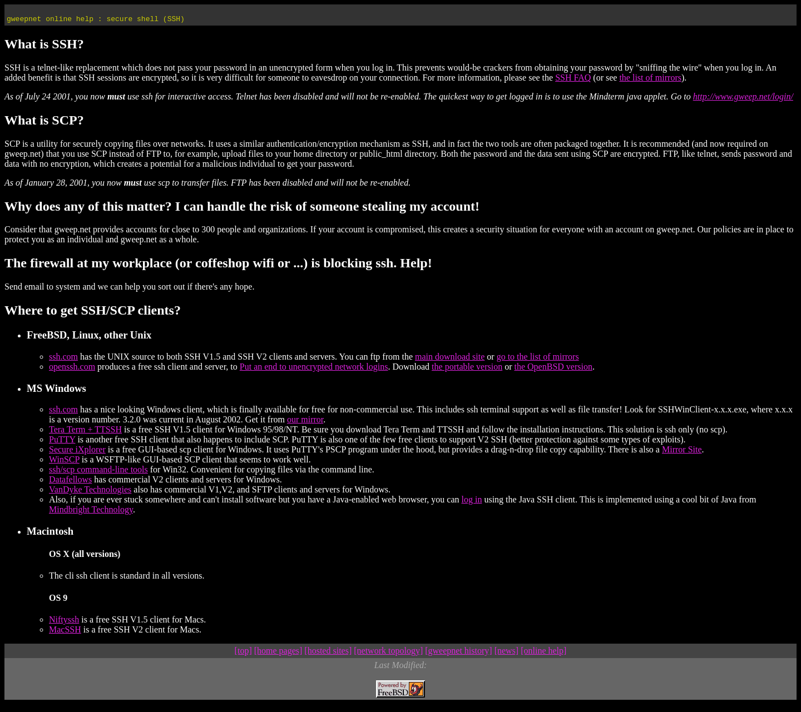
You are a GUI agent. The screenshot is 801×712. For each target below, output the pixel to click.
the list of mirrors (650, 81)
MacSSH (65, 633)
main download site (449, 360)
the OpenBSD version (553, 370)
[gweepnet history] (458, 654)
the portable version (467, 370)
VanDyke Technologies (90, 492)
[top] (243, 654)
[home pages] (278, 654)
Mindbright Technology (91, 512)
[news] (507, 654)
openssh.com (72, 370)
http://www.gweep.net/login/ (743, 99)
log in (472, 502)
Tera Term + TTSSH (85, 432)
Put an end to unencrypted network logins (314, 370)
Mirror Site (682, 452)
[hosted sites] (328, 654)
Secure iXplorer (77, 452)
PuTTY (62, 442)
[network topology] (388, 654)
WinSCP (64, 462)
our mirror (305, 422)
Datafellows (70, 482)
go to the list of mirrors (538, 360)
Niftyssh (64, 623)
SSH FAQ (573, 81)
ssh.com (63, 360)
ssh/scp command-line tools (98, 472)
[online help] (543, 654)
